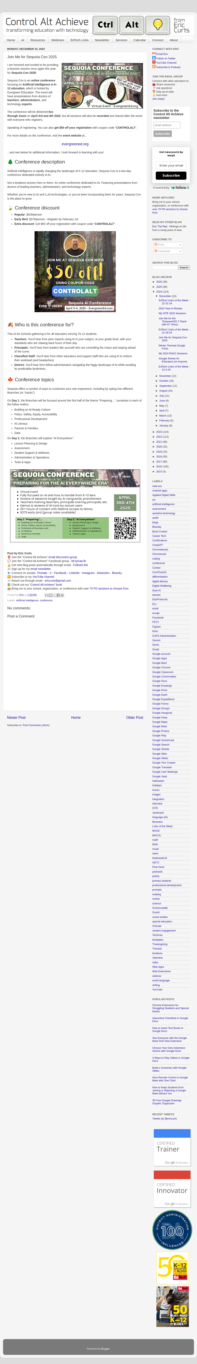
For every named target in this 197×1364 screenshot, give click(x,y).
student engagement (164, 930)
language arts (160, 817)
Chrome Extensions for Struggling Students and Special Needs (170, 1008)
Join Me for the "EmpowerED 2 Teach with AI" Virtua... (173, 321)
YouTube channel (43, 576)
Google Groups (161, 708)
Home (11, 40)
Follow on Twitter (165, 58)
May (162, 405)
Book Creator (159, 531)
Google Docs (159, 681)
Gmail (155, 649)
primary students (161, 880)
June (162, 400)
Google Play (159, 735)
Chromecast (159, 554)
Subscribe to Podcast (168, 67)
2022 (159, 436)
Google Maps (160, 722)
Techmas (157, 935)
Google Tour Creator (163, 762)
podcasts (157, 871)
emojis (156, 613)
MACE (156, 830)
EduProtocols (160, 599)
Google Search (160, 744)
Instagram (88, 573)
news (155, 853)
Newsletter (102, 40)
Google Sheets (160, 749)
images (156, 794)
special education (162, 921)
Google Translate (162, 767)
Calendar (139, 40)
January (164, 425)
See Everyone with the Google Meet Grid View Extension (169, 1039)
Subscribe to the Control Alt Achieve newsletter (168, 114)
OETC (155, 862)
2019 (159, 451)
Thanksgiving (159, 944)
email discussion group (63, 557)
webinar (156, 976)
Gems (155, 644)
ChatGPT (157, 545)
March (163, 415)
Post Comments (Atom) (36, 725)
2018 (159, 456)
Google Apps (159, 658)
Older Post (134, 718)
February (164, 420)
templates (157, 939)
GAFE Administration (164, 635)
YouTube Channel (166, 62)
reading (156, 894)
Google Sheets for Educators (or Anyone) (173, 360)
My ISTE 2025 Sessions (172, 313)
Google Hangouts (162, 712)
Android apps (159, 490)
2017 (159, 461)
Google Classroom (162, 672)
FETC (155, 622)
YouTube (157, 989)
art (153, 499)
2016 (159, 466)
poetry (155, 876)
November (165, 376)
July (162, 395)
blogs (155, 522)
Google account (161, 654)
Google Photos (160, 731)
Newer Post (16, 718)
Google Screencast (163, 740)
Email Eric (162, 54)
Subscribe (171, 175)
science (156, 903)
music (155, 849)
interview (157, 803)
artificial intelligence (27, 600)
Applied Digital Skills (163, 495)
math (155, 839)
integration (158, 799)
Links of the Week (162, 826)
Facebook (60, 573)
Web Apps (158, 967)
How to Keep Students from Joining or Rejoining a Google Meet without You (169, 1090)
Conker (156, 567)
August (163, 390)
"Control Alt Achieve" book (45, 584)
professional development (167, 885)
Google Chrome (161, 667)
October (164, 380)
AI (22, 40)
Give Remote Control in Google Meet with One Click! (170, 1079)
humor (156, 790)
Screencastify (160, 908)
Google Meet (159, 726)
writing (156, 985)
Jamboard (158, 812)
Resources (37, 40)
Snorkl (156, 912)
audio (155, 517)
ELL (154, 604)
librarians (157, 821)
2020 (159, 446)
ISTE (155, 808)
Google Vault (159, 776)
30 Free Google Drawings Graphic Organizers (167, 1102)
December (165, 296)
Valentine (157, 957)
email (155, 608)
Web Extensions (161, 971)
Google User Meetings (165, 771)
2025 (159, 286)
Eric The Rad (159, 226)
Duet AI (156, 590)
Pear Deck (158, 867)
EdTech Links (79, 40)
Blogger (105, 1348)
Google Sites (159, 753)
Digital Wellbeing (161, 585)
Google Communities (164, 676)
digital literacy (160, 581)
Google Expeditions (163, 699)
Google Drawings (162, 685)
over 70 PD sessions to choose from (106, 588)
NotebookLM (159, 858)
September (166, 386)
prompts (157, 889)
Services (121, 40)
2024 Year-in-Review (170, 308)
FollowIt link (80, 565)
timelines (157, 953)
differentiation (160, 576)
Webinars (57, 40)
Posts (159, 244)
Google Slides (160, 758)
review (156, 898)
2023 (159, 431)
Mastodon (103, 573)
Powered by (171, 187)
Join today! (158, 98)
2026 (159, 281)
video (155, 962)
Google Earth (159, 694)
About (174, 40)
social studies (160, 917)
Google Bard (159, 663)
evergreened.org (75, 144)
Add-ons (157, 486)
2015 (159, 471)
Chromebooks (160, 549)
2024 (159, 291)
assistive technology (163, 513)
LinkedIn (74, 573)
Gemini (156, 640)
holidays (157, 785)
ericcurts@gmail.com (58, 580)
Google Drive (159, 690)
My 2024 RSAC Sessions (173, 353)
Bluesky (117, 573)
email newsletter (40, 568)
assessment (159, 508)
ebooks (156, 595)
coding (156, 558)
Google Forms (160, 703)
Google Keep (159, 717)
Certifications (159, 540)
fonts (155, 631)
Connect (157, 40)
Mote (155, 844)
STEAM (156, 926)
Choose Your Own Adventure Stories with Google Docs (168, 1049)
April (162, 410)
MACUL (156, 835)
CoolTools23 (159, 572)
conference (46, 600)
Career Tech (159, 536)
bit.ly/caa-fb (78, 561)
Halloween (158, 781)
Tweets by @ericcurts (164, 1118)
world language (161, 980)
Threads (42, 573)
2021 (159, 441)
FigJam (156, 626)
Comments (162, 251)
